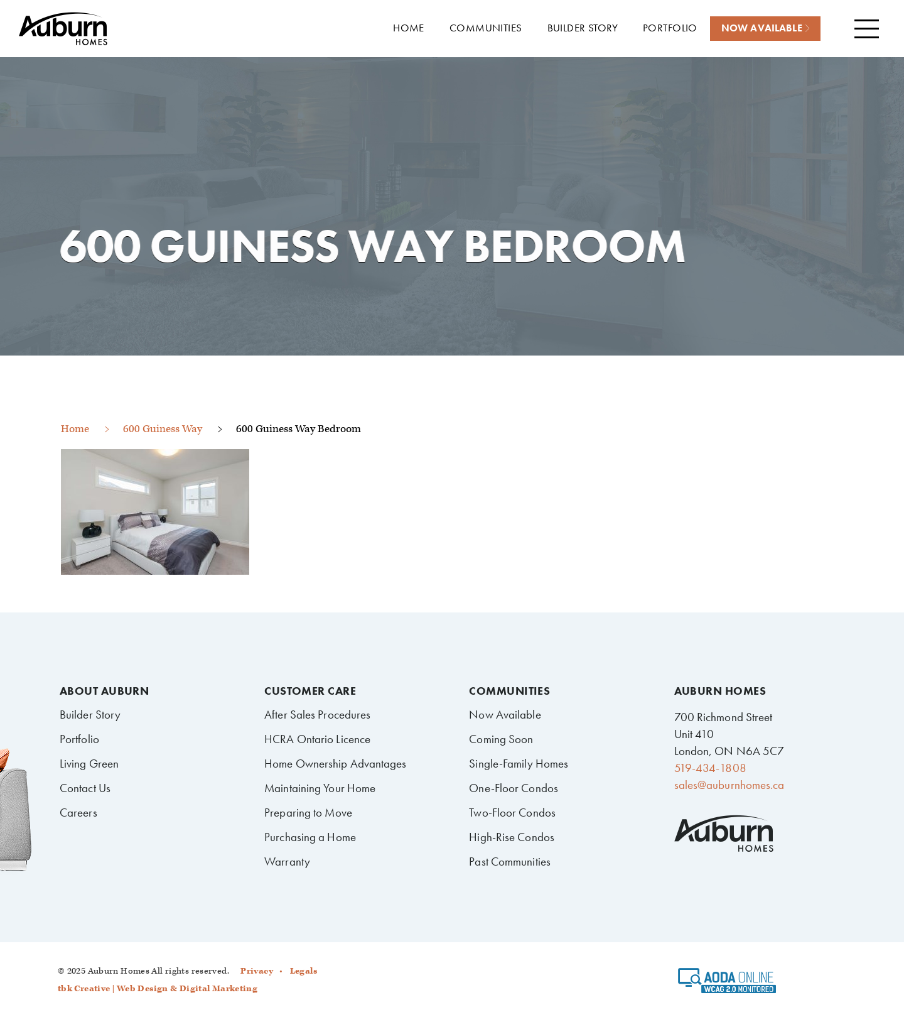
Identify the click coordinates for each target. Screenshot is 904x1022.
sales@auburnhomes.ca (729, 785)
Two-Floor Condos (512, 812)
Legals (303, 971)
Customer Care (310, 691)
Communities (509, 691)
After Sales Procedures (317, 714)
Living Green (89, 763)
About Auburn (104, 691)
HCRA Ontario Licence (317, 739)
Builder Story (90, 714)
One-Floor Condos (513, 788)
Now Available (505, 714)
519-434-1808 (710, 768)
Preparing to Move (308, 812)
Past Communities (510, 861)
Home (75, 429)
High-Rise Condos (511, 837)
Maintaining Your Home (319, 788)
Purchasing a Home (310, 837)
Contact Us (85, 788)
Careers (78, 812)
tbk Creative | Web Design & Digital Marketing (157, 988)
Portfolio (79, 739)
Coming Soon (501, 739)
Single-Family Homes (518, 763)
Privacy (256, 971)
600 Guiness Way (162, 429)
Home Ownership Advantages (335, 763)
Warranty (287, 861)
